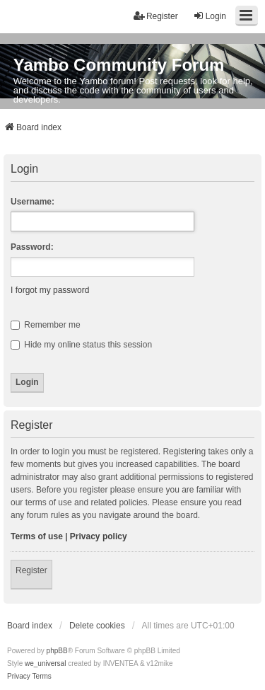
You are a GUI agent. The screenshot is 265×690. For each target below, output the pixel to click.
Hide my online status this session (81, 345)
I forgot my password (50, 290)
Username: (32, 202)
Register (31, 570)
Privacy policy (98, 536)
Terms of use (37, 536)
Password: (32, 247)
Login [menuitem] (209, 16)
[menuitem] (18, 676)
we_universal (45, 663)
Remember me (46, 325)
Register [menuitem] (156, 16)
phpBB (57, 651)
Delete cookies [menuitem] (97, 626)
